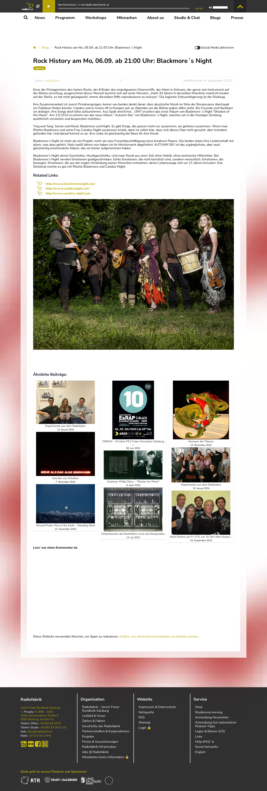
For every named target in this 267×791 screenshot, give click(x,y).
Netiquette (146, 712)
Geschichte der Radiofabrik (101, 726)
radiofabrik (52, 81)
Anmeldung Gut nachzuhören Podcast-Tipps (215, 724)
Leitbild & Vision (93, 716)
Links (199, 736)
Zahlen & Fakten (93, 721)
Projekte (88, 736)
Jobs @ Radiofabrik (95, 752)
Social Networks (206, 747)
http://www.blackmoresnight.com (70, 184)
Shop (198, 707)
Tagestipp (39, 68)
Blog (45, 47)
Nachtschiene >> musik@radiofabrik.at (83, 4)
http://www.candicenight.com (67, 188)
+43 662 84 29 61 (50, 723)
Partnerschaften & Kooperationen (105, 731)
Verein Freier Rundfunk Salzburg (40, 708)
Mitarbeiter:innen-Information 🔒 (105, 757)
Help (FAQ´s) (204, 742)
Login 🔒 (145, 728)
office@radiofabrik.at (39, 731)
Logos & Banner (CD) (210, 731)
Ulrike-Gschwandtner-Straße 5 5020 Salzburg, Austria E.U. (39, 717)
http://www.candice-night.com (68, 193)
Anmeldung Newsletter (212, 717)
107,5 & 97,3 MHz (40, 736)
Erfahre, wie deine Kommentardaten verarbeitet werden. (159, 636)
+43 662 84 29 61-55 (53, 727)
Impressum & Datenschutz (157, 707)
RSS (142, 717)
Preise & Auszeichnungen (100, 742)
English (200, 752)
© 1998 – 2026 (43, 712)
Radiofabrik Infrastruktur (99, 747)
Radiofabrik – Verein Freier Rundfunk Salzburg (101, 709)
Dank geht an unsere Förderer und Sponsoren (53, 771)
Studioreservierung (208, 712)
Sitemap (144, 722)
